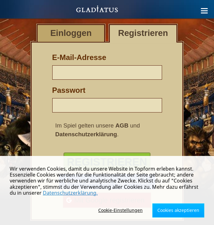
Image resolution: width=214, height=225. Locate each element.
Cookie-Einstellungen (120, 210)
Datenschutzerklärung (86, 134)
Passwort (68, 90)
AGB (122, 125)
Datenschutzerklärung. (70, 192)
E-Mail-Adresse (79, 57)
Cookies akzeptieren (178, 210)
